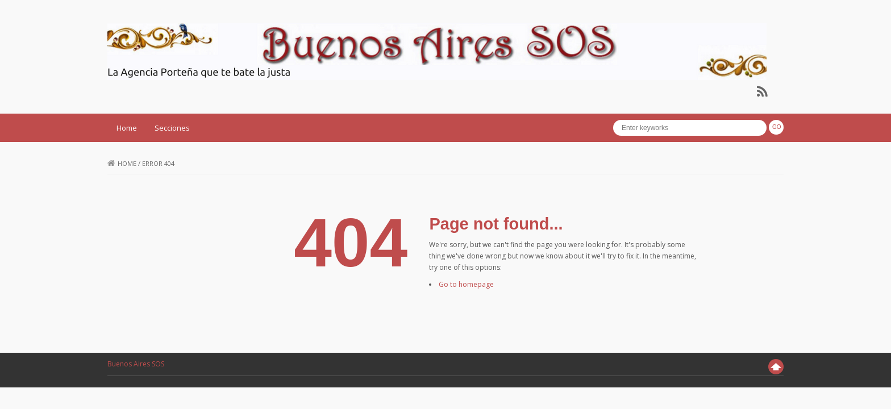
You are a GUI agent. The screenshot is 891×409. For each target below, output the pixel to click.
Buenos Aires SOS (135, 364)
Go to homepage (466, 284)
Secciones (172, 128)
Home (126, 128)
